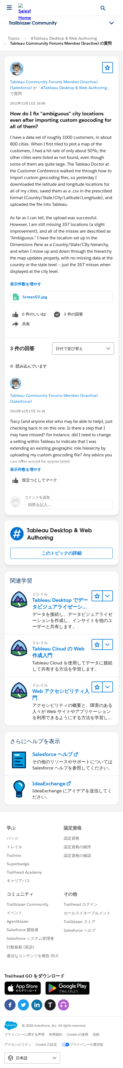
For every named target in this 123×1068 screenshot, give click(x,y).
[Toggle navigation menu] (111, 23)
